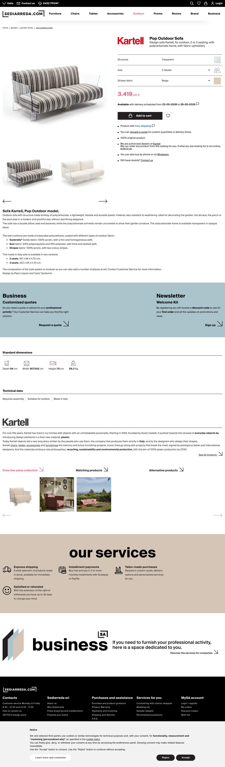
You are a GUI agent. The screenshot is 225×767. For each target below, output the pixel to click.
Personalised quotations (149, 715)
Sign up (210, 325)
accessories (33, 445)
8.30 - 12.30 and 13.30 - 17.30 (18, 707)
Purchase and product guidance (109, 703)
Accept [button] (186, 757)
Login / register (189, 703)
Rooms (176, 14)
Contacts (10, 698)
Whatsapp (163, 155)
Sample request (145, 711)
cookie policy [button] (93, 739)
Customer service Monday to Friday (21, 703)
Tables (93, 14)
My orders (186, 707)
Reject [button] (165, 757)
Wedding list (143, 707)
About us (52, 703)
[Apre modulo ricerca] (192, 4)
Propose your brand (57, 715)
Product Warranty (101, 707)
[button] (28, 171)
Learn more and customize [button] (50, 757)
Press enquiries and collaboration (65, 711)
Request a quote (50, 325)
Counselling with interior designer (154, 703)
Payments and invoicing (104, 711)
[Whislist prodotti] (199, 3)
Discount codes (189, 711)
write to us (126, 149)
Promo (158, 14)
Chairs (75, 14)
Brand (194, 14)
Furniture (55, 14)
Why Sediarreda (55, 707)
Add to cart (140, 115)
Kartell (156, 144)
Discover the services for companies (191, 653)
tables (21, 445)
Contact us (147, 160)
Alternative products (163, 470)
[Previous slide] (7, 515)
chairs (13, 445)
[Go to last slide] (7, 201)
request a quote (139, 132)
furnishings (51, 445)
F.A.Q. (95, 719)
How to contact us (12, 711)
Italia (10, 3)
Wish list (185, 715)
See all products (208, 455)
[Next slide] (103, 201)
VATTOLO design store (14, 715)
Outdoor (138, 14)
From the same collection (20, 470)
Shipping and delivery (103, 715)
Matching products (89, 470)
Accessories (115, 14)
